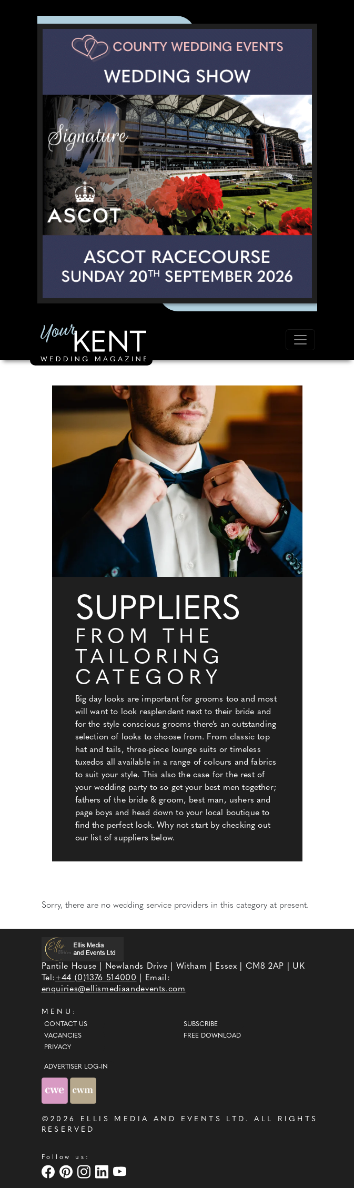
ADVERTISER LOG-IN (76, 1067)
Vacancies (63, 1036)
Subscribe (201, 1024)
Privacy (57, 1047)
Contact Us (65, 1024)
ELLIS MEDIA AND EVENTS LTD (163, 1119)
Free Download (212, 1036)
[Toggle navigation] (300, 339)
